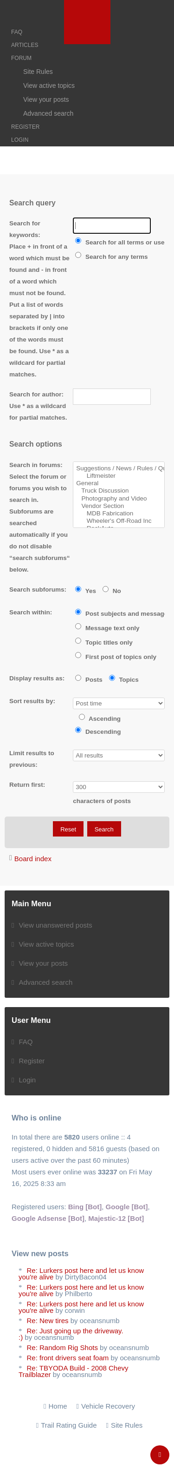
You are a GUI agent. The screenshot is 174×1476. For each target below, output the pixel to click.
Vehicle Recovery (108, 1406)
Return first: (27, 784)
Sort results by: (32, 701)
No (112, 590)
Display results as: (36, 678)
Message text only (107, 628)
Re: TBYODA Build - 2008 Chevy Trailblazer (74, 1371)
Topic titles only (104, 642)
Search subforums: (37, 589)
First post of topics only (115, 656)
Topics (124, 679)
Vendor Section (118, 506)
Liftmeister (118, 476)
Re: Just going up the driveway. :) (71, 1334)
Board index (33, 859)
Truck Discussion (118, 490)
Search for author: (36, 394)
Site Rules (126, 1425)
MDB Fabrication (118, 513)
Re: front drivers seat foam (68, 1358)
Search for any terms (111, 256)
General (118, 483)
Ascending (100, 718)
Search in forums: (36, 464)
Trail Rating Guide (69, 1425)
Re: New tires (48, 1320)
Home (58, 1406)
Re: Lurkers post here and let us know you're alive (81, 1273)
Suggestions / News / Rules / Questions (118, 468)
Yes (85, 590)
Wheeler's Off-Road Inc (118, 521)
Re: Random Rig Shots (62, 1347)
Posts (89, 679)
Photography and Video (118, 498)
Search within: (30, 612)
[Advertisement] (87, 186)
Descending (98, 731)
